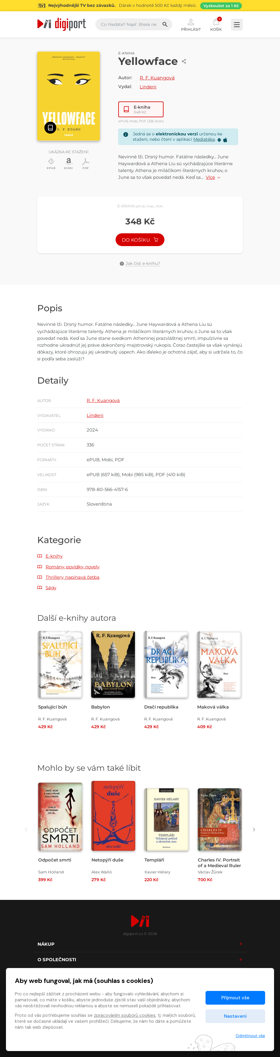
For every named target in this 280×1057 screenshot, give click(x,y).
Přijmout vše (235, 998)
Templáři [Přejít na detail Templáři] (154, 860)
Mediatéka (204, 139)
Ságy (51, 587)
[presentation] (26, 829)
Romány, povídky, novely (72, 567)
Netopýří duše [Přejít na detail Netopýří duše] (107, 860)
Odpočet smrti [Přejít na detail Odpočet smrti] (54, 860)
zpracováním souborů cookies (124, 1015)
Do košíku (140, 240)
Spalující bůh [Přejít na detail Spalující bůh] (52, 707)
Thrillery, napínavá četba (72, 577)
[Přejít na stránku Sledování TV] (140, 5)
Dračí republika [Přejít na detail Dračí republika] (161, 707)
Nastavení (235, 1016)
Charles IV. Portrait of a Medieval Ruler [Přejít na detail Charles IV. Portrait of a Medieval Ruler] (219, 862)
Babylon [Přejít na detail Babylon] (100, 707)
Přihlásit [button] (191, 24)
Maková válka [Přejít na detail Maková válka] (213, 707)
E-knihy (54, 556)
